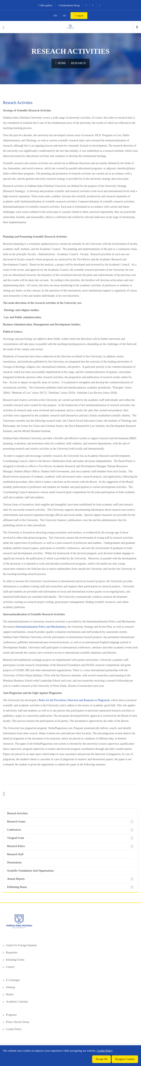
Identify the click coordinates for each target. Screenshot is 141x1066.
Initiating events (15, 959)
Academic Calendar (17, 1001)
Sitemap (10, 987)
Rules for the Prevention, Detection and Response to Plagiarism (74, 700)
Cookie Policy (14, 1029)
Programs (11, 1014)
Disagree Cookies (125, 1059)
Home (60, 63)
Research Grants (16, 821)
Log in (78, 15)
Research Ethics (16, 846)
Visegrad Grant (15, 837)
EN (55, 15)
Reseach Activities (17, 813)
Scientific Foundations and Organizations (30, 870)
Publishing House (17, 887)
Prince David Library (18, 1021)
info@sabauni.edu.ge (69, 5)
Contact (10, 966)
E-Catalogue (13, 980)
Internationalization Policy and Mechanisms (40, 626)
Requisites (11, 952)
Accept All (101, 1059)
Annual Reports (16, 878)
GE (64, 15)
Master (10, 994)
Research (78, 63)
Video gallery (45, 5)
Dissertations (14, 862)
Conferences (14, 829)
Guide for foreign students (21, 945)
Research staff (15, 854)
